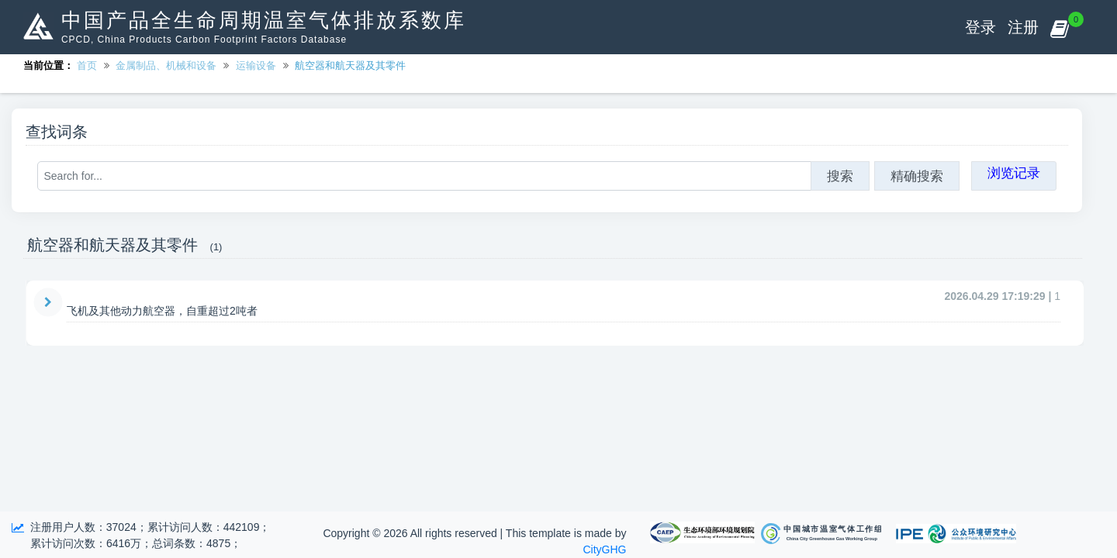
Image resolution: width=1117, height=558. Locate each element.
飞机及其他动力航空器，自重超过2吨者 (162, 311)
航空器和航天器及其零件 (350, 65)
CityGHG (605, 549)
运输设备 (256, 65)
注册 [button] (1023, 27)
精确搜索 (916, 176)
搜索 (840, 176)
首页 (87, 65)
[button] (1059, 27)
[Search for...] (424, 176)
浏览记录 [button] (1013, 173)
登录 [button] (980, 27)
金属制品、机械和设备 (166, 65)
